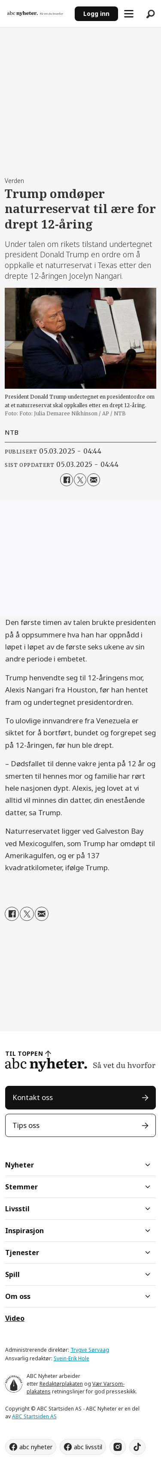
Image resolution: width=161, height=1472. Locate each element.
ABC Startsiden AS (34, 1416)
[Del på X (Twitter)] (80, 479)
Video (14, 1318)
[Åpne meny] (129, 13)
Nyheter (19, 1165)
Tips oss (25, 1125)
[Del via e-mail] (93, 479)
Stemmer (21, 1187)
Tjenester (22, 1252)
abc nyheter (35, 1447)
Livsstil (17, 1208)
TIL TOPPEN (24, 1053)
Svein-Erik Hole (71, 1358)
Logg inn (96, 13)
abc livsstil (88, 1447)
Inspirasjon (24, 1230)
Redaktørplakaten (61, 1383)
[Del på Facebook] (66, 479)
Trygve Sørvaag (89, 1349)
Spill (12, 1274)
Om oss (17, 1296)
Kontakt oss (32, 1097)
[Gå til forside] (35, 13)
